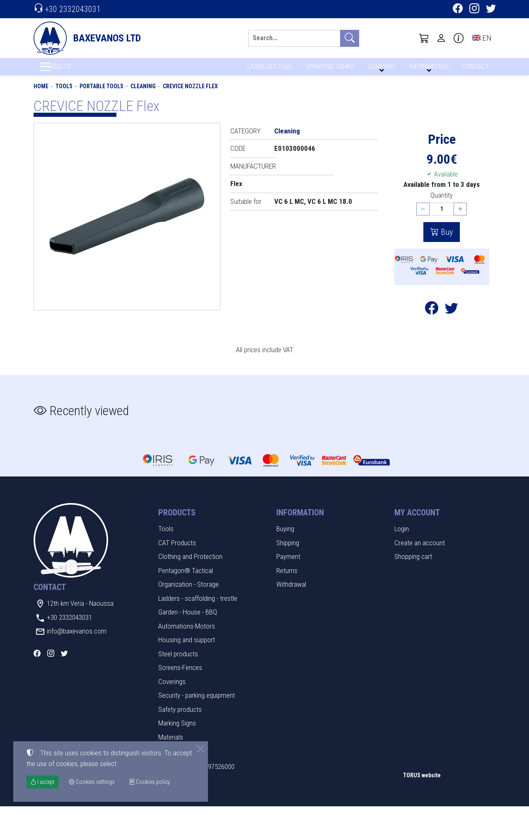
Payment (288, 565)
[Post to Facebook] (431, 318)
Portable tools (101, 94)
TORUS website (422, 783)
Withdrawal (291, 593)
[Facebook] (458, 9)
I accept (42, 782)
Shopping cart (413, 565)
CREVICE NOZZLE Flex (190, 94)
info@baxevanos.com (76, 640)
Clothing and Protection (190, 565)
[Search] (294, 38)
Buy (446, 240)
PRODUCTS (75, 71)
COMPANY (380, 69)
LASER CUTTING (267, 69)
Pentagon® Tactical (185, 579)
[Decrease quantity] (423, 217)
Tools (64, 94)
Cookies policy (149, 782)
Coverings (172, 690)
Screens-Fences (180, 676)
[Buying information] (458, 38)
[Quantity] (441, 217)
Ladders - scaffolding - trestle (197, 606)
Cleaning (143, 94)
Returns (286, 579)
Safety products (180, 717)
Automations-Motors (186, 634)
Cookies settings (61, 802)
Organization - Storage (188, 593)
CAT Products (177, 551)
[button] (424, 38)
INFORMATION (427, 69)
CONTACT (475, 69)
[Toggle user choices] (441, 38)
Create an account (419, 551)
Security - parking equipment (196, 704)
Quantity (441, 204)
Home (41, 94)
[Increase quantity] (460, 217)
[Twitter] (491, 9)
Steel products (178, 662)
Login (401, 537)
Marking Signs (177, 732)
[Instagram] (474, 9)
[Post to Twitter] (451, 318)
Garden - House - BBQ (187, 621)
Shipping (287, 551)
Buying (285, 537)
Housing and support (186, 648)
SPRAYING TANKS (328, 69)
